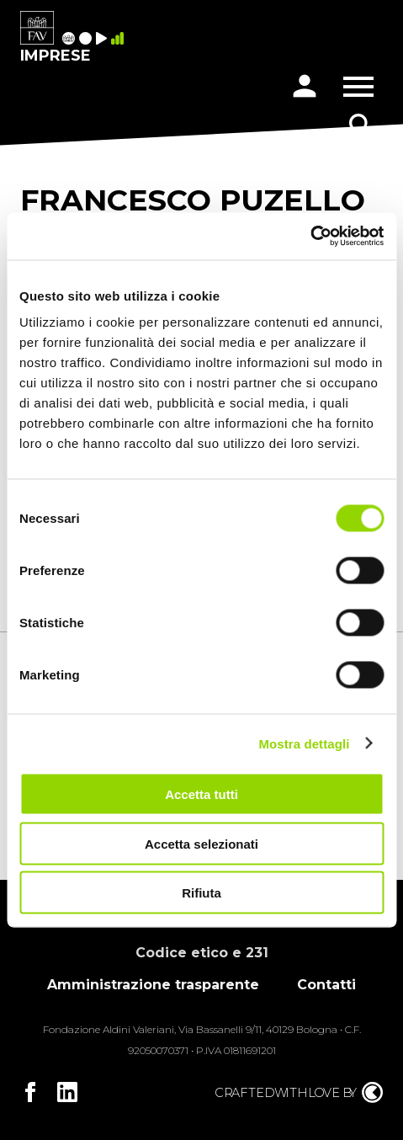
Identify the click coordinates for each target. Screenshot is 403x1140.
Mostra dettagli (303, 743)
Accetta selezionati (201, 843)
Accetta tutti (201, 794)
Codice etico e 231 (201, 953)
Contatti (326, 985)
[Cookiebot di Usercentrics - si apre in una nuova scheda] (310, 237)
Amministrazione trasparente (153, 985)
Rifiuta (201, 893)
